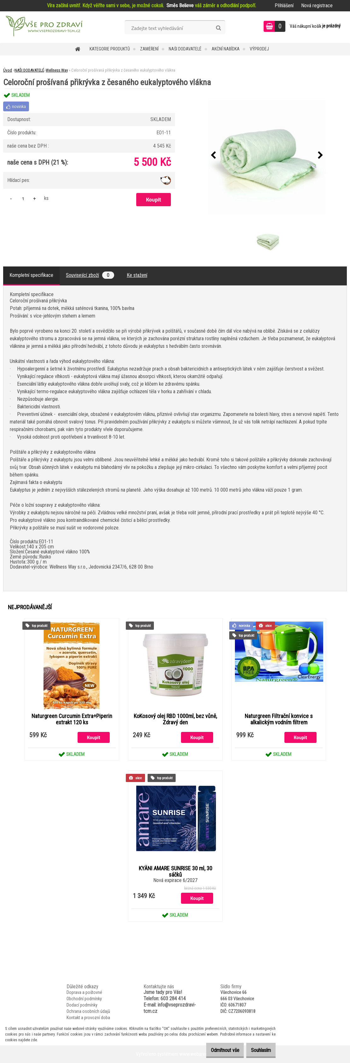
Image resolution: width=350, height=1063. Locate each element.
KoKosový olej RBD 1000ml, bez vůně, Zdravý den (175, 719)
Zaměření (149, 48)
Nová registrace (317, 6)
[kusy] (23, 198)
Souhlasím (258, 1050)
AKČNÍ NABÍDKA (226, 48)
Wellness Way (57, 70)
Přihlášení (284, 6)
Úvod (7, 70)
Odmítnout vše (215, 1050)
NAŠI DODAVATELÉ (185, 48)
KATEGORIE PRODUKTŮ (110, 48)
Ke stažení (137, 275)
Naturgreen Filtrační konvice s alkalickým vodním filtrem (279, 719)
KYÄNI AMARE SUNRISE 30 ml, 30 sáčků (175, 871)
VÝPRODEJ (259, 48)
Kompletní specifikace (31, 275)
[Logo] (43, 27)
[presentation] (213, 155)
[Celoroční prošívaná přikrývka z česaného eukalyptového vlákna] (267, 155)
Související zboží (90, 275)
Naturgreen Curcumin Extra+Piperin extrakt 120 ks (72, 719)
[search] (218, 28)
